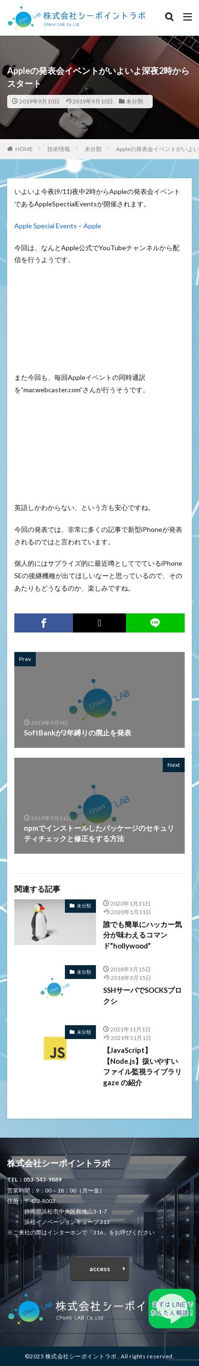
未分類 (134, 101)
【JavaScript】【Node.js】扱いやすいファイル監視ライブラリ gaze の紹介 (142, 1066)
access (99, 1268)
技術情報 (58, 149)
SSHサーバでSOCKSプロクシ (142, 995)
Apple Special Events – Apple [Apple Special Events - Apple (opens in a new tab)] (57, 226)
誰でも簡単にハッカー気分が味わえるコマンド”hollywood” (142, 935)
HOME (24, 149)
